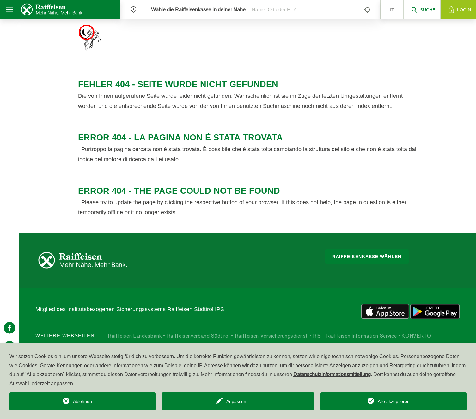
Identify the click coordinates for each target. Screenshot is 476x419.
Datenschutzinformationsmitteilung (332, 374)
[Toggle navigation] (9, 9)
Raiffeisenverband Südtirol (197, 336)
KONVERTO (415, 336)
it (392, 9)
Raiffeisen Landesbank (135, 336)
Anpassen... (238, 401)
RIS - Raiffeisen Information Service (354, 336)
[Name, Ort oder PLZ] (302, 9)
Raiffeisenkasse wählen (366, 256)
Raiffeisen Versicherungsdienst (270, 336)
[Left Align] (367, 9)
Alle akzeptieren (394, 401)
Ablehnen (82, 401)
